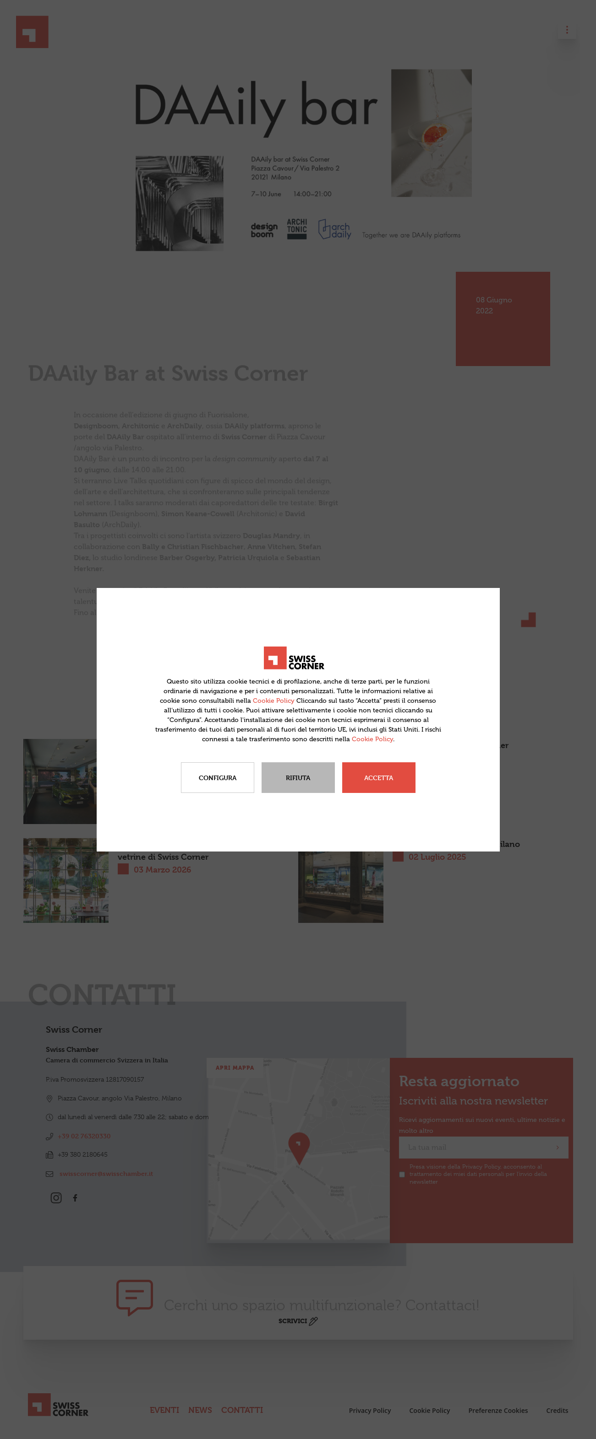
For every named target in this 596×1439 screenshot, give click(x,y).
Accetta (378, 777)
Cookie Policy (274, 701)
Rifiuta (298, 777)
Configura (217, 777)
